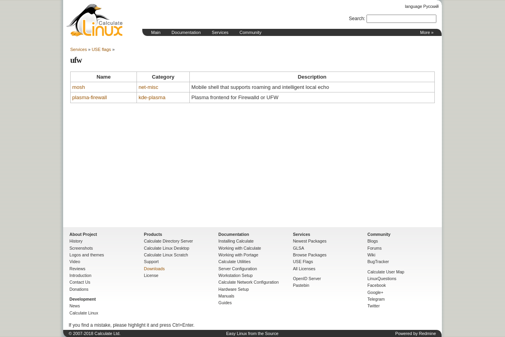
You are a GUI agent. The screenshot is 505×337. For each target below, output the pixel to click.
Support (151, 261)
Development (82, 299)
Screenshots (81, 248)
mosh (78, 87)
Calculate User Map (385, 271)
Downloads (154, 268)
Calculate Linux (83, 313)
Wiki (371, 254)
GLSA (298, 248)
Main (156, 32)
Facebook (376, 285)
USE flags (101, 49)
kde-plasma (151, 97)
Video (74, 261)
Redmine (427, 333)
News (74, 305)
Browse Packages (309, 254)
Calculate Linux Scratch (166, 254)
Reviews (77, 268)
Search (356, 18)
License (151, 275)
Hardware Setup (234, 289)
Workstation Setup (236, 275)
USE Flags (303, 261)
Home (95, 20)
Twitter (373, 305)
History (75, 241)
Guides (225, 302)
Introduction (80, 275)
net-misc (148, 87)
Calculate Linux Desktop (166, 248)
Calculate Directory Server (168, 241)
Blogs (372, 241)
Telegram (376, 299)
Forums (374, 248)
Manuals (226, 296)
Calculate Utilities (235, 261)
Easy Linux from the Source (252, 333)
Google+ (375, 292)
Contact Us (79, 282)
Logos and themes (86, 254)
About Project (83, 234)
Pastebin (301, 285)
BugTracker (378, 261)
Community (250, 32)
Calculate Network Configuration (249, 282)
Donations (78, 289)
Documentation (186, 32)
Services (220, 32)
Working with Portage (238, 254)
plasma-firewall (89, 97)
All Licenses (304, 268)
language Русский (422, 6)
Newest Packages (309, 241)
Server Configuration (238, 268)
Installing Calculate (236, 241)
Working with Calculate (240, 248)
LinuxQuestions (381, 278)
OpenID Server (307, 278)
